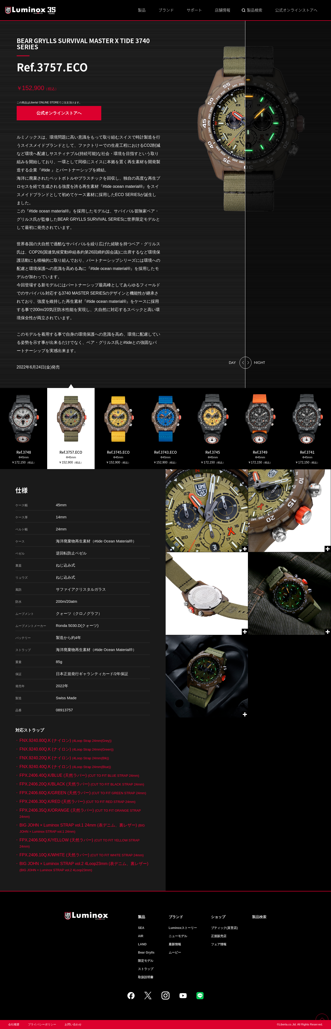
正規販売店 (218, 936)
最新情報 (175, 944)
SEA (141, 928)
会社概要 (13, 1024)
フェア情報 (218, 944)
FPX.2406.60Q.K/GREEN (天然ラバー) (82, 793)
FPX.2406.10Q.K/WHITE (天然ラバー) (81, 855)
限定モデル (145, 961)
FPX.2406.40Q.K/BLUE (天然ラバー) (79, 775)
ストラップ (145, 969)
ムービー (175, 952)
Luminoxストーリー (183, 928)
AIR (140, 936)
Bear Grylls (146, 952)
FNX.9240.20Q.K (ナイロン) (64, 758)
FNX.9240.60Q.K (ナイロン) (66, 749)
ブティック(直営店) (224, 928)
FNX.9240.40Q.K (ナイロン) (65, 766)
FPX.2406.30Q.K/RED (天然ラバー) (77, 801)
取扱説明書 (145, 977)
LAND (142, 944)
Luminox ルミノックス (30, 10)
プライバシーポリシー (42, 1024)
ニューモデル (178, 936)
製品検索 (254, 10)
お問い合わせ (73, 1024)
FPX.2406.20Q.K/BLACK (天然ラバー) (81, 784)
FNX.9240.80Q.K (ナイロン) (65, 740)
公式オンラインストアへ (296, 10)
